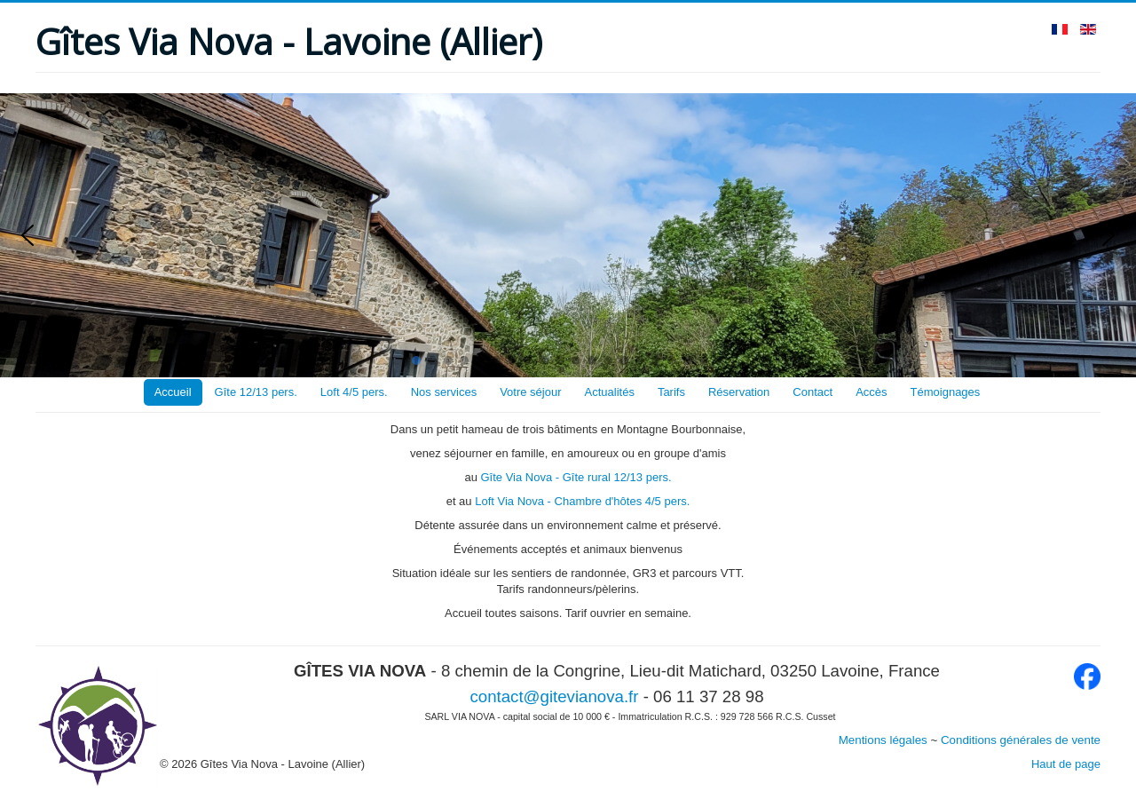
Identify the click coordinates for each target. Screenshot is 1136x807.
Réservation (738, 392)
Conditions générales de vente (1020, 740)
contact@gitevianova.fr (553, 696)
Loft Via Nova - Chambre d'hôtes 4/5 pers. (582, 501)
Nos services (444, 392)
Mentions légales (883, 740)
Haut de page (1065, 764)
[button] (27, 235)
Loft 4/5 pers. (354, 392)
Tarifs (671, 392)
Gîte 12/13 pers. (256, 392)
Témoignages (946, 392)
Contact (812, 392)
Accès (871, 392)
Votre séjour (530, 392)
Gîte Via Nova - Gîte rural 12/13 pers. (575, 477)
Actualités (610, 392)
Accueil (173, 392)
